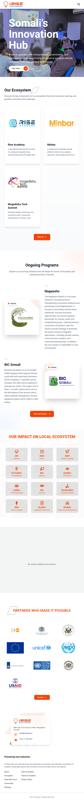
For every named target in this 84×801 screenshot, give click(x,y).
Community (8, 783)
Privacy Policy (26, 779)
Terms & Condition (28, 776)
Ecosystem (8, 776)
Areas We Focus (10, 779)
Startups (7, 787)
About (6, 772)
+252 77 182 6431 (25, 739)
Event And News (27, 772)
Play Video (20, 68)
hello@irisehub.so (25, 733)
